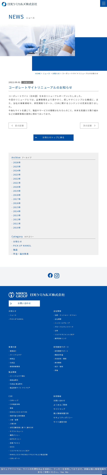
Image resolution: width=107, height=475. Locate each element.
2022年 (17, 178)
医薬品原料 (14, 380)
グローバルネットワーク (64, 327)
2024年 (17, 170)
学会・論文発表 (21, 254)
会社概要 (58, 319)
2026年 (17, 162)
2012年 (17, 219)
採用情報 (57, 396)
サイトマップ (59, 409)
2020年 (17, 187)
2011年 (17, 223)
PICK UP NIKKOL (22, 245)
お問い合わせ (24, 303)
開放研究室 (59, 355)
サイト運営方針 (60, 422)
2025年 (17, 166)
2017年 (17, 199)
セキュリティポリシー (63, 417)
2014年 (17, 211)
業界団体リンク (61, 338)
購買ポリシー (15, 435)
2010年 (17, 227)
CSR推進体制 (15, 404)
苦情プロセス (15, 443)
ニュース (13, 315)
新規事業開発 (15, 366)
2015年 (17, 207)
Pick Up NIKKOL (17, 319)
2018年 (17, 195)
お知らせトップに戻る (53, 137)
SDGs (12, 447)
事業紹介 (13, 351)
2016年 (17, 203)
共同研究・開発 (61, 359)
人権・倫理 (14, 420)
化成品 (12, 363)
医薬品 (12, 359)
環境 (11, 408)
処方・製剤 (59, 366)
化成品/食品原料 (16, 384)
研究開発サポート (61, 351)
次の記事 (87, 125)
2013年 (17, 215)
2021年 (17, 183)
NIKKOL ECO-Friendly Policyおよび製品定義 (29, 454)
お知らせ (27, 82)
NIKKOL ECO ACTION (18, 412)
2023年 (17, 174)
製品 (15, 249)
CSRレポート (15, 458)
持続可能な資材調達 (17, 416)
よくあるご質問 (60, 404)
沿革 (56, 330)
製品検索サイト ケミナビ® (20, 388)
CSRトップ (14, 400)
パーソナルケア (16, 355)
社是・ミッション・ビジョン (66, 315)
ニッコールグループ (62, 323)
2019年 (17, 191)
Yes (62, 472)
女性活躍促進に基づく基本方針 (22, 427)
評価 (56, 370)
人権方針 (13, 423)
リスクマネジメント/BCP (64, 334)
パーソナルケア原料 (17, 376)
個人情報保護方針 (61, 413)
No (66, 472)
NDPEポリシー (15, 439)
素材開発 (58, 363)
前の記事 (19, 125)
